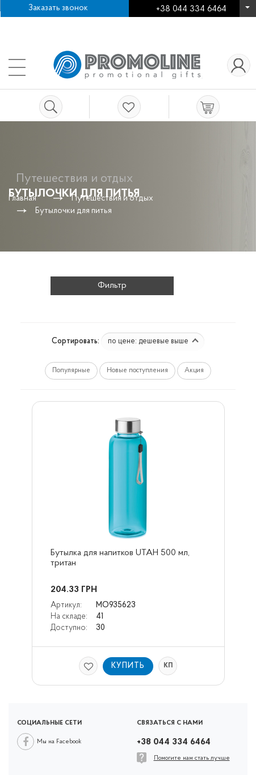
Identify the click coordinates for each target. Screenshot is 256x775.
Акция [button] (194, 370)
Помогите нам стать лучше (192, 758)
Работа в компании (48, 22)
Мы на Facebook (59, 742)
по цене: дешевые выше (153, 341)
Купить (128, 666)
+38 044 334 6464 (247, 11)
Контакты (120, 22)
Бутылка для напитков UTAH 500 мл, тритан (121, 558)
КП (168, 665)
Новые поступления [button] (137, 370)
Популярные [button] (71, 370)
